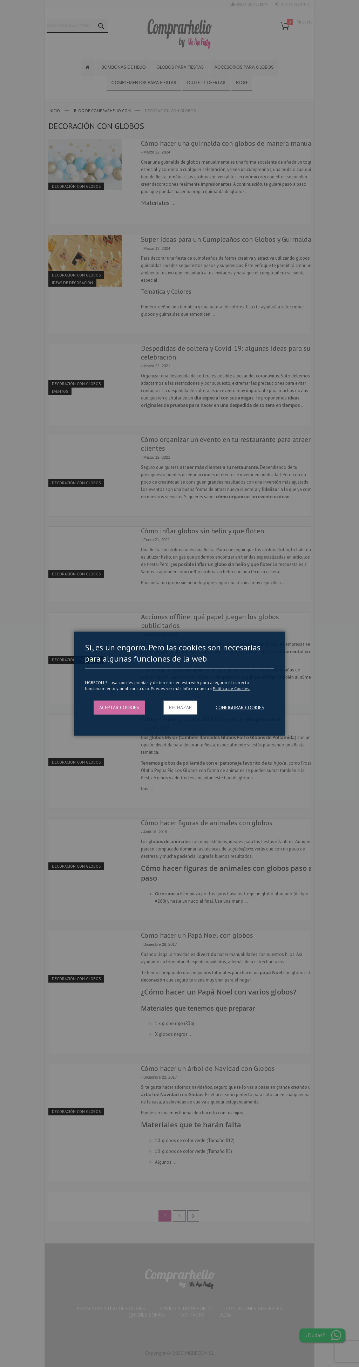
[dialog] (179, 683)
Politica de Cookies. (231, 688)
